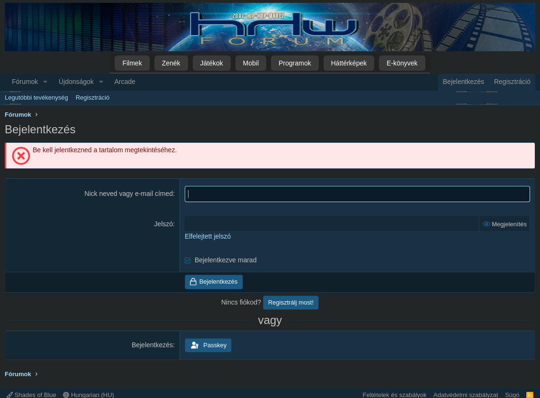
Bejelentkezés (152, 345)
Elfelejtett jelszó (208, 236)
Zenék (171, 63)
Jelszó (163, 224)
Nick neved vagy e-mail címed (128, 193)
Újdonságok (76, 81)
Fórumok (25, 81)
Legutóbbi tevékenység (36, 97)
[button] (45, 82)
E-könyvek (402, 63)
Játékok (211, 63)
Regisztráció (93, 97)
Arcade (125, 81)
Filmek (132, 63)
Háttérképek (349, 63)
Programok (295, 63)
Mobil (251, 63)
